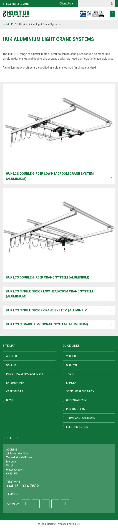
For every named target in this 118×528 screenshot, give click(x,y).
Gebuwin (71, 365)
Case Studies (14, 391)
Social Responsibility (80, 391)
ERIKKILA (71, 382)
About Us (12, 356)
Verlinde (71, 356)
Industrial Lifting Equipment (24, 373)
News (9, 400)
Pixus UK (75, 523)
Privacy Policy (75, 409)
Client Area (66, 3)
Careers (11, 365)
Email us (13, 494)
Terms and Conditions (80, 417)
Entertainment (16, 382)
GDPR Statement (77, 400)
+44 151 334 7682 (22, 486)
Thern (70, 373)
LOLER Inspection (77, 426)
